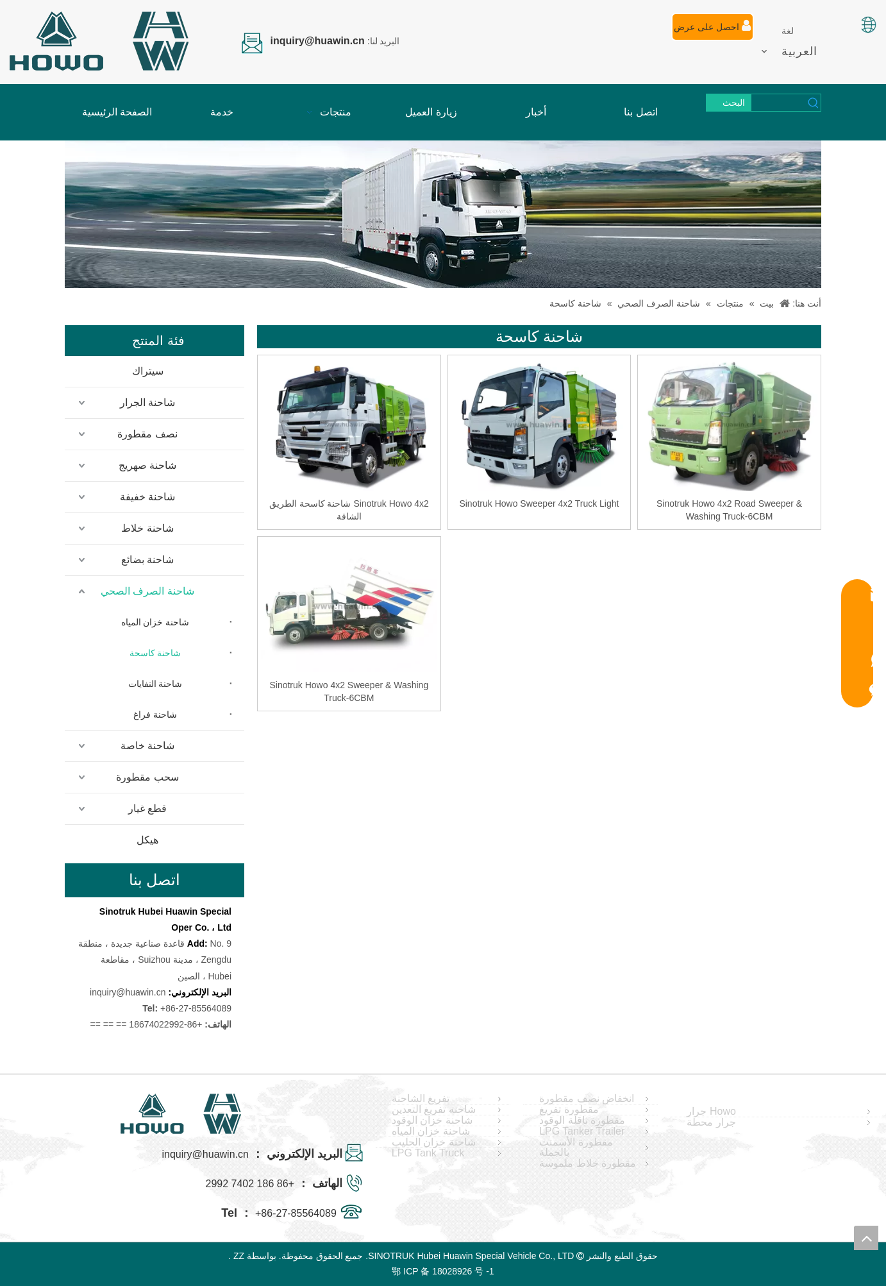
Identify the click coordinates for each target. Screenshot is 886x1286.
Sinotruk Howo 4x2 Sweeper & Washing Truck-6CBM (348, 691)
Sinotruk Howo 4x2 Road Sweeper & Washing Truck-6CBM (729, 509)
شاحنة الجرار (147, 402)
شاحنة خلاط (147, 528)
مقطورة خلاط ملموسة (587, 1163)
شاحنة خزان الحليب (434, 1142)
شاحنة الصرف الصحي (147, 591)
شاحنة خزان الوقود (432, 1120)
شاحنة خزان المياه (155, 622)
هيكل (147, 839)
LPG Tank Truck (428, 1153)
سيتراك (147, 371)
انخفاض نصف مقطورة (586, 1099)
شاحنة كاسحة (155, 653)
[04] (443, 214)
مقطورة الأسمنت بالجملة (575, 1147)
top (866, 1238)
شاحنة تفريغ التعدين (434, 1109)
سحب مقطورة (147, 777)
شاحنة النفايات (155, 684)
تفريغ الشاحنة (420, 1099)
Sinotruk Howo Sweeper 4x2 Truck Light (539, 503)
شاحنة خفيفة (147, 496)
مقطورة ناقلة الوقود (582, 1120)
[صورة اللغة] (868, 24)
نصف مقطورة (147, 433)
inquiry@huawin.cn (128, 992)
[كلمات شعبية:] (728, 102)
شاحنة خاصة (147, 745)
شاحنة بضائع (147, 559)
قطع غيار (147, 808)
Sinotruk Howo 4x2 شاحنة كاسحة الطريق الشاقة (349, 509)
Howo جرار (711, 1111)
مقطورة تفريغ (568, 1109)
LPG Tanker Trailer (581, 1131)
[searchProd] (778, 102)
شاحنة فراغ (155, 714)
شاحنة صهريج (147, 465)
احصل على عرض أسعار (712, 30)
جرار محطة (711, 1122)
